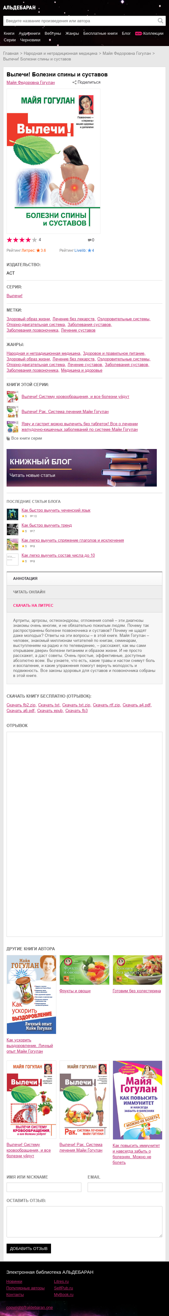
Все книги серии (26, 438)
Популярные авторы (25, 1288)
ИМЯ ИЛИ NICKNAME (27, 1177)
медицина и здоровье (81, 370)
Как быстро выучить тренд (47, 525)
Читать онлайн (29, 592)
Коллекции (153, 33)
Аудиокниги (29, 33)
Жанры (72, 33)
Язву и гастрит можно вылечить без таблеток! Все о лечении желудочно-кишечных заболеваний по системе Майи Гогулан (80, 426)
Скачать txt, (49, 705)
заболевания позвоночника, (33, 330)
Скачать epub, (50, 710)
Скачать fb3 (76, 710)
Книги (9, 33)
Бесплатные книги (100, 33)
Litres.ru (61, 1281)
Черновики (30, 40)
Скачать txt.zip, (76, 705)
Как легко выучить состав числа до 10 (58, 555)
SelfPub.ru (63, 1288)
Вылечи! (15, 295)
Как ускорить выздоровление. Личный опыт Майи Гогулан (30, 1046)
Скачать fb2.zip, (22, 705)
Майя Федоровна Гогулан (127, 53)
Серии (10, 40)
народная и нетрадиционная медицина (60, 53)
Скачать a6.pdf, (21, 710)
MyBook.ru (64, 1294)
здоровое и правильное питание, (114, 353)
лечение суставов (78, 330)
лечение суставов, (85, 364)
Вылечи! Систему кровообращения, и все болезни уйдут (75, 396)
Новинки (14, 1281)
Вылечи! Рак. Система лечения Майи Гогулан (65, 411)
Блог (126, 33)
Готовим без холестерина (137, 990)
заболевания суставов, (90, 324)
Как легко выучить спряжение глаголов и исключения (73, 540)
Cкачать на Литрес (33, 605)
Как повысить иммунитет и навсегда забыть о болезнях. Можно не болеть (136, 1154)
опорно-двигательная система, (36, 324)
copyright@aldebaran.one (29, 1307)
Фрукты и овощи (74, 990)
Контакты (15, 1294)
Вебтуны (53, 33)
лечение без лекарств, (74, 319)
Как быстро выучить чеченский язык (56, 510)
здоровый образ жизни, (29, 319)
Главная (10, 53)
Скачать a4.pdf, (137, 705)
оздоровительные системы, (124, 319)
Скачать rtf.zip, (107, 705)
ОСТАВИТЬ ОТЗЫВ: (26, 1200)
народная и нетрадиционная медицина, (44, 353)
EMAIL (94, 1177)
